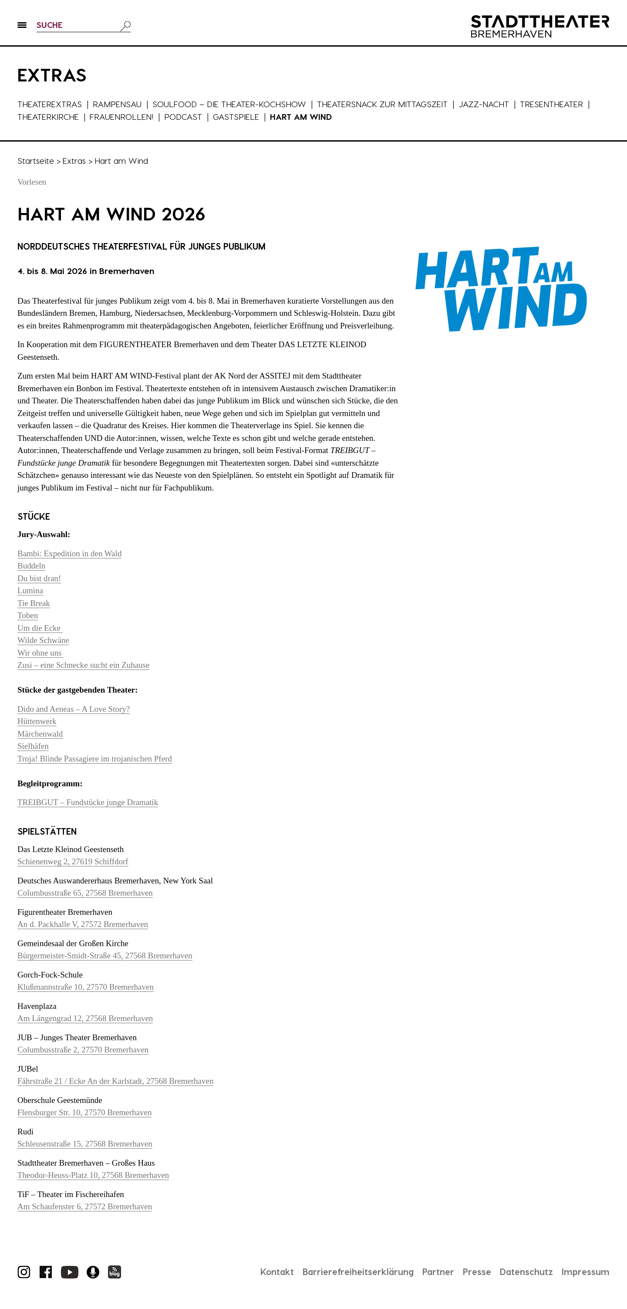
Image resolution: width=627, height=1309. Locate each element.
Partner (437, 1271)
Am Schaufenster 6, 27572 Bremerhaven (84, 1206)
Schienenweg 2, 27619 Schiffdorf (72, 861)
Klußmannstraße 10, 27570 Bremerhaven (85, 986)
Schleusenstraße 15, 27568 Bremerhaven (84, 1143)
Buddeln (31, 565)
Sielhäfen (33, 746)
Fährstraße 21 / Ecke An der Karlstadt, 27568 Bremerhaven (115, 1081)
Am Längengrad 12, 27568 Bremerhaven (85, 1018)
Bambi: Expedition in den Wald (69, 553)
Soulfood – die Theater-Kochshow (229, 104)
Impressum (586, 1271)
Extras (74, 161)
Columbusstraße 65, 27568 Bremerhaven (85, 892)
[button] (22, 27)
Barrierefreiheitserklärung (356, 1271)
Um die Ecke (40, 628)
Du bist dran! (39, 578)
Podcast (183, 117)
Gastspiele (236, 117)
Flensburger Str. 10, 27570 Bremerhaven (84, 1112)
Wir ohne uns (40, 652)
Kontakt (275, 1271)
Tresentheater (551, 104)
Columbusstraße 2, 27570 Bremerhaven (83, 1049)
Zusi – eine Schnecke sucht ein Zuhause (83, 665)
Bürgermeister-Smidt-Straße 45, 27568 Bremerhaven (104, 955)
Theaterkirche (48, 117)
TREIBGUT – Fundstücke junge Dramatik (87, 802)
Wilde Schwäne (43, 640)
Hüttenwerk (37, 721)
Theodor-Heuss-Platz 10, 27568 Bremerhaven (93, 1175)
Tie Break (33, 603)
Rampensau (117, 104)
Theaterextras (49, 104)
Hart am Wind (301, 117)
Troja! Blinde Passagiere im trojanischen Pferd (94, 758)
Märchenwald (40, 733)
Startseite (35, 161)
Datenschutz (526, 1271)
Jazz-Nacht (483, 104)
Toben (27, 615)
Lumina (30, 590)
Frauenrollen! (121, 117)
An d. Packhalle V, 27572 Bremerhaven (82, 924)
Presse (476, 1271)
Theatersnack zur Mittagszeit (382, 104)
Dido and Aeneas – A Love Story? (73, 709)
